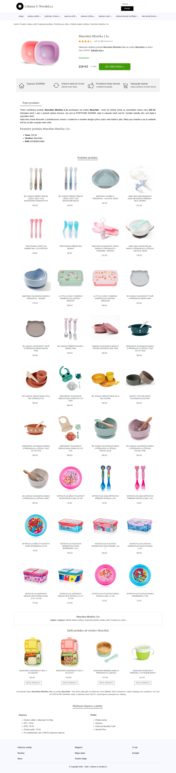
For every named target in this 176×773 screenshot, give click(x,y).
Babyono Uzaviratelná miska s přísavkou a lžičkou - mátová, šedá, (140, 248)
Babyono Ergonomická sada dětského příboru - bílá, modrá (140, 198)
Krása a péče (33, 16)
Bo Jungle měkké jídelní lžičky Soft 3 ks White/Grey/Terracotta (36, 198)
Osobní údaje (81, 759)
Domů (16, 24)
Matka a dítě (70, 16)
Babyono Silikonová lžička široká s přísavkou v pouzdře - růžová (105, 248)
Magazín (78, 747)
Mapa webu (80, 753)
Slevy (20, 759)
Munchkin (140, 47)
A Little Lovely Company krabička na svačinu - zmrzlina (105, 298)
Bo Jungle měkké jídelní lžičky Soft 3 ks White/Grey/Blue (71, 198)
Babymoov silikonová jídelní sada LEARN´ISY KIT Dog (70, 398)
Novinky (21, 753)
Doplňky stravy (52, 16)
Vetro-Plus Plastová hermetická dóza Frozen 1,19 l (140, 546)
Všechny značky (25, 747)
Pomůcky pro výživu (61, 24)
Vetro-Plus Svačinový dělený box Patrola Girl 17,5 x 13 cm (36, 596)
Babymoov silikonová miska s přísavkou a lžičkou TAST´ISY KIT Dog (140, 348)
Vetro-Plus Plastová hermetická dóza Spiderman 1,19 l (70, 546)
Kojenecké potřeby (45, 24)
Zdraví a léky (104, 16)
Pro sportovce (149, 16)
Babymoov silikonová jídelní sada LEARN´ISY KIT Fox (70, 448)
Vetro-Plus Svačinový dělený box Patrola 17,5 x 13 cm (70, 596)
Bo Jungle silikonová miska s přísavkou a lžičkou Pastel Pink (140, 448)
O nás (135, 747)
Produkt (23, 24)
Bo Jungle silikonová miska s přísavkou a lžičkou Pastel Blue (105, 448)
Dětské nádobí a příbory (80, 24)
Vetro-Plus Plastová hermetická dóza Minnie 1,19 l (105, 546)
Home (21, 16)
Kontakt (135, 753)
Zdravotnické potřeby (126, 16)
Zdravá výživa (87, 16)
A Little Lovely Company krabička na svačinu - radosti (71, 298)
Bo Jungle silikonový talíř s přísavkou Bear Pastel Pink (36, 348)
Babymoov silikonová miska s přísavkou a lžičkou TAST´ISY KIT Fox (36, 448)
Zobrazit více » (97, 50)
